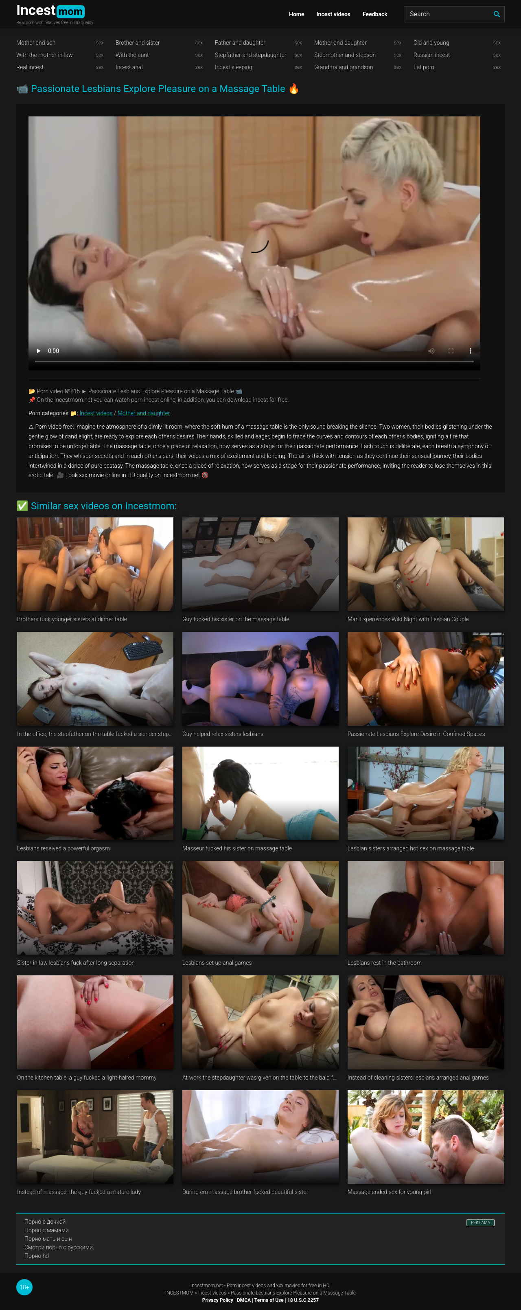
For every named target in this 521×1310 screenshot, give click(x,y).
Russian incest (432, 55)
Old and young (431, 42)
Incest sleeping (233, 67)
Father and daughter (240, 42)
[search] (496, 14)
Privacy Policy (217, 1300)
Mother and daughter (340, 42)
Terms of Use (269, 1300)
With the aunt (132, 55)
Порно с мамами (46, 1230)
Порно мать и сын (48, 1239)
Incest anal (129, 67)
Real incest (30, 67)
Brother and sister (138, 42)
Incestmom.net (206, 1285)
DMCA (244, 1300)
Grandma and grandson (343, 67)
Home (296, 14)
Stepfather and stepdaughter (250, 55)
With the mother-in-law (44, 55)
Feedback (375, 14)
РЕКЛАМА (480, 1222)
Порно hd (36, 1256)
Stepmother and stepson (345, 55)
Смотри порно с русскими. (59, 1247)
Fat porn (424, 67)
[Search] (454, 14)
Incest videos (333, 14)
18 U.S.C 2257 (303, 1300)
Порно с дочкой (45, 1221)
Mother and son (36, 42)
